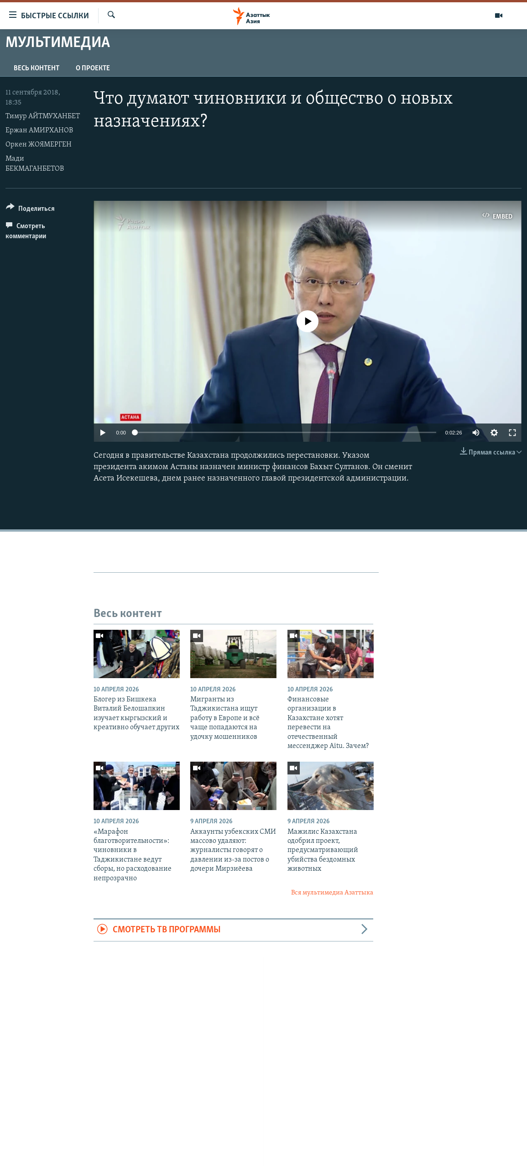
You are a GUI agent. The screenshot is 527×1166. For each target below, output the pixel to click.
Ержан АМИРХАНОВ (39, 130)
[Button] (30, 210)
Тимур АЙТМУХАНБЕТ (42, 116)
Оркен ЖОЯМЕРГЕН (38, 144)
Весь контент (36, 68)
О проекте (93, 68)
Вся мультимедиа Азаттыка (332, 892)
